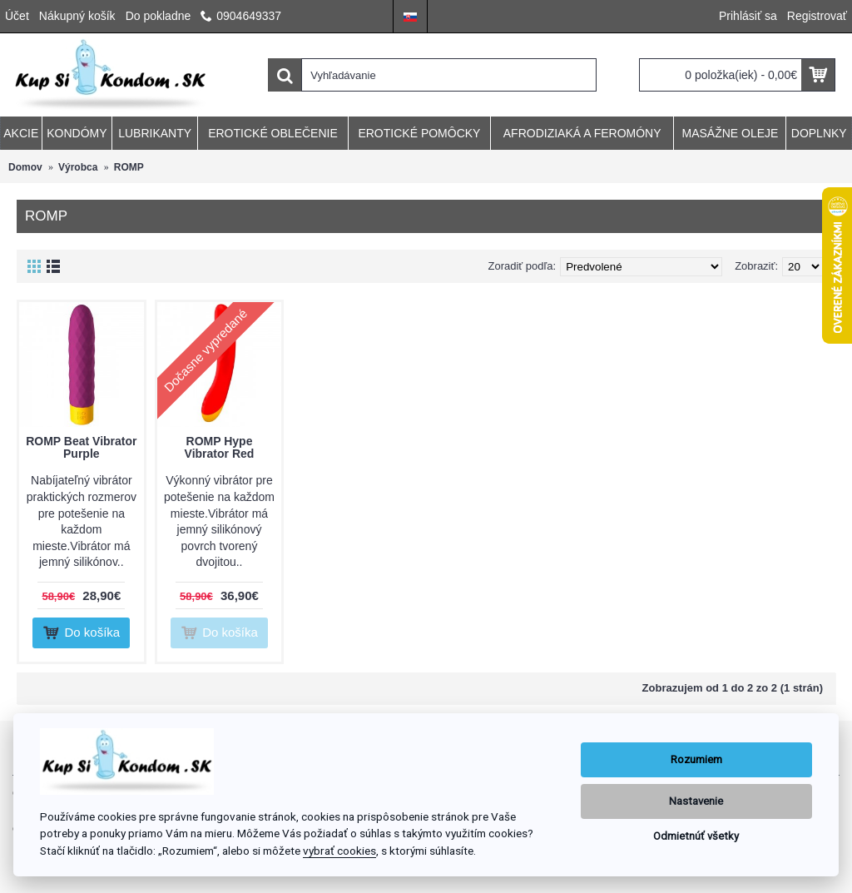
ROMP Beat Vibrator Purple (81, 447)
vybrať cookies (339, 850)
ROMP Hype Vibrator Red (220, 447)
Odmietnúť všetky (696, 836)
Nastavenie (696, 801)
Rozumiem (696, 759)
